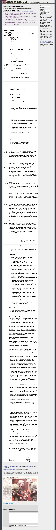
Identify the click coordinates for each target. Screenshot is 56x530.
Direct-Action (4, 3)
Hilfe (44, 7)
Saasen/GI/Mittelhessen (30, 3)
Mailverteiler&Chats (45, 43)
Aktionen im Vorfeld (24, 11)
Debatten (25, 3)
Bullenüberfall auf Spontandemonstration (10, 469)
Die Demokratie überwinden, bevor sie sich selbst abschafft (45, 42)
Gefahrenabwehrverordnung (29, 466)
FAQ (35, 529)
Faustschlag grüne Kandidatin (16, 11)
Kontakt (31, 529)
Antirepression (8, 3)
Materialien (36, 3)
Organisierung (13, 3)
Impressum (33, 529)
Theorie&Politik (21, 3)
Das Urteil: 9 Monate (30, 11)
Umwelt (17, 3)
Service (39, 3)
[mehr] (51, 20)
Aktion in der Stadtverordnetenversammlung (10, 466)
